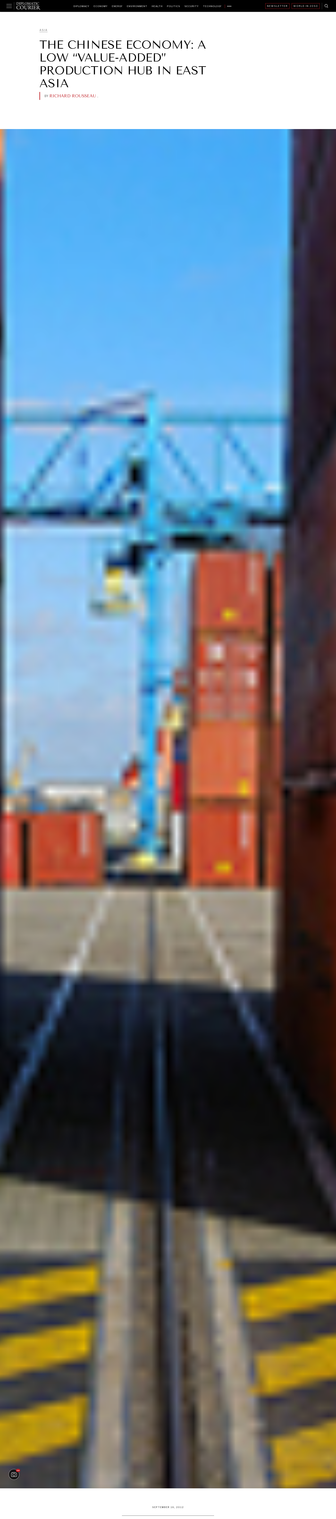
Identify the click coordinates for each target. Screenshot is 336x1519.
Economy (101, 6)
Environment (137, 6)
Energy (117, 6)
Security (191, 6)
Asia (43, 30)
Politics (173, 6)
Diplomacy (81, 6)
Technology (212, 6)
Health (157, 6)
